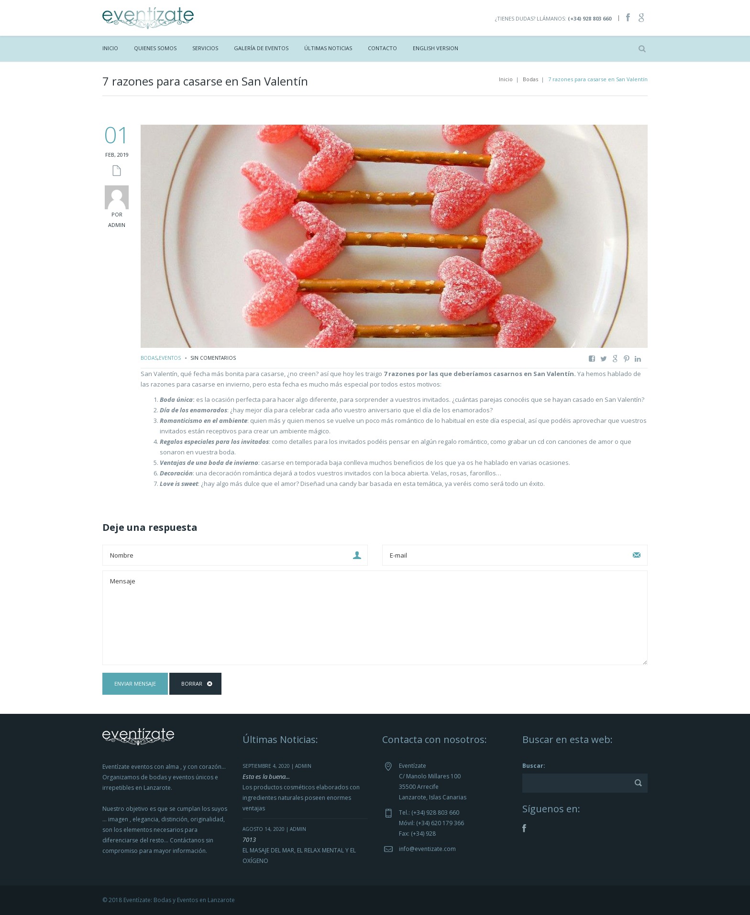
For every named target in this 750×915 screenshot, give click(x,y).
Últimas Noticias (328, 48)
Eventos (170, 358)
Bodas (530, 79)
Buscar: (533, 766)
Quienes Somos (155, 48)
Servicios (205, 48)
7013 (249, 839)
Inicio (110, 48)
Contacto (382, 48)
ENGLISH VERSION (435, 48)
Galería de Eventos (261, 48)
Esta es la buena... (266, 776)
